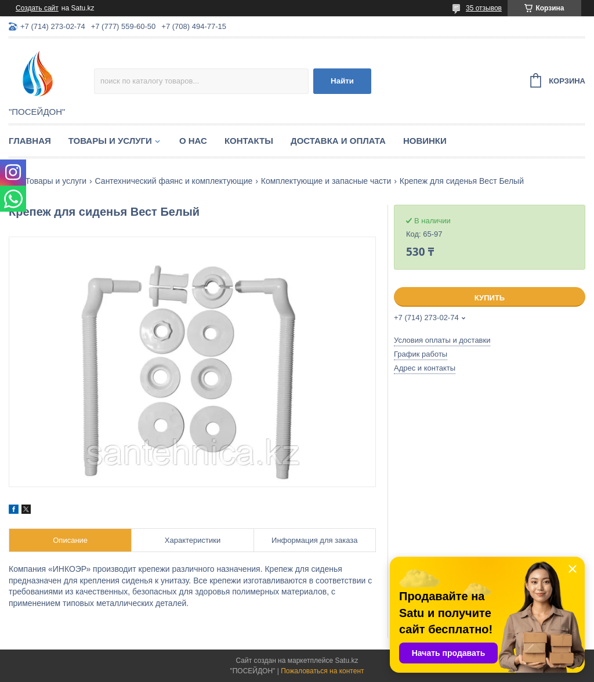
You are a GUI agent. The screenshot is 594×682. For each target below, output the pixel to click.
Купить (490, 297)
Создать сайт (37, 8)
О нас (193, 140)
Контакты (248, 140)
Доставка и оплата (338, 140)
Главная (30, 140)
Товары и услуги (110, 140)
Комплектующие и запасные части (326, 181)
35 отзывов (484, 8)
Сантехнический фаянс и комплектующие (174, 181)
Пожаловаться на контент (322, 671)
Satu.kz (346, 660)
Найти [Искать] (342, 81)
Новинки (425, 140)
